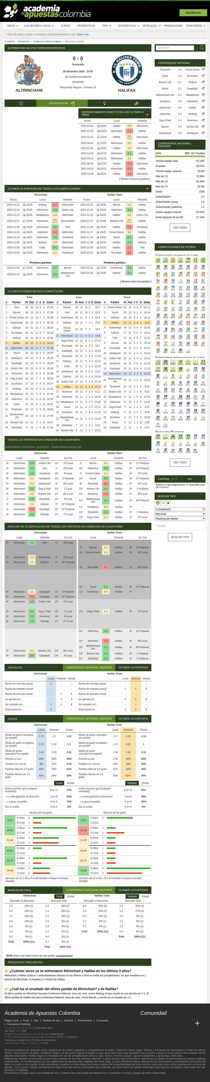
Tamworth (16, 373)
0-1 (129, 168)
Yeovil (116, 237)
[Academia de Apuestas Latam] (182, 1023)
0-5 (55, 247)
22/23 (103, 143)
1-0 (55, 209)
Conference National (78, 76)
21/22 (103, 158)
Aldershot (42, 232)
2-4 (179, 120)
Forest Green (116, 232)
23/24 (103, 125)
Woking (42, 204)
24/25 (29, 204)
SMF (23, 1031)
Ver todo (180, 227)
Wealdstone (42, 215)
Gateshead (117, 267)
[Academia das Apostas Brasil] (159, 1023)
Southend (67, 237)
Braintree (17, 409)
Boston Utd (16, 422)
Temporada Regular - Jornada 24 (78, 87)
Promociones (173, 25)
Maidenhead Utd (67, 274)
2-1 (129, 153)
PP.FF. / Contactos (67, 1037)
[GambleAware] (15, 1078)
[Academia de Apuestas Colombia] (143, 1023)
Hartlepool (67, 252)
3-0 (55, 227)
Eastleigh (16, 363)
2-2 (129, 148)
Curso (65, 25)
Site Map (9, 1031)
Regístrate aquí (43, 1028)
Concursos (196, 26)
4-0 (55, 274)
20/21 (103, 168)
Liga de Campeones (144, 1055)
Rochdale (116, 252)
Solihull (42, 242)
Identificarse (193, 12)
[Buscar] (200, 47)
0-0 (129, 125)
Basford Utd (116, 221)
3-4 (129, 209)
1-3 (129, 267)
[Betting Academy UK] (189, 1023)
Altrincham (28, 90)
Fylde (42, 247)
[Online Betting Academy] (166, 1023)
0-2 (129, 227)
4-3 (179, 133)
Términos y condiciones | (18, 1040)
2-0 (129, 163)
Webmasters (57, 1034)
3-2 (129, 173)
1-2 (129, 131)
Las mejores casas (39, 26)
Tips (107, 26)
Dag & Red (17, 378)
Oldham (16, 327)
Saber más (82, 34)
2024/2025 (78, 82)
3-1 (55, 267)
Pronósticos (86, 25)
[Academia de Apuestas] (174, 1023)
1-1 (129, 143)
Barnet (67, 267)
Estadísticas (129, 26)
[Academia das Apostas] (151, 1023)
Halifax (127, 90)
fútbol (111, 1050)
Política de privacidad (44, 1040)
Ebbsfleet (16, 427)
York (67, 227)
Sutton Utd (68, 209)
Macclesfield (67, 221)
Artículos (152, 26)
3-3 (55, 215)
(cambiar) (164, 487)
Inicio (13, 26)
